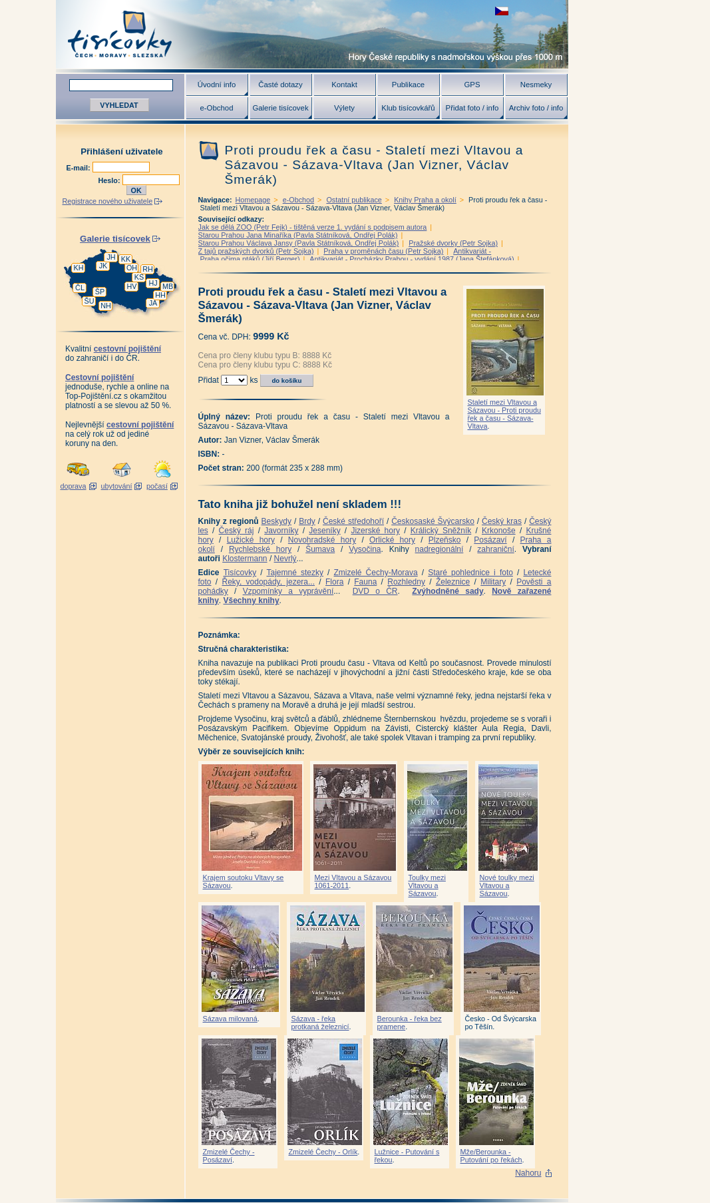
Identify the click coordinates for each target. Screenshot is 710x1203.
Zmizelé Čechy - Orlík (323, 1152)
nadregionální (439, 549)
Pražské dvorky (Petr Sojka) (453, 243)
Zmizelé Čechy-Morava (376, 572)
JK (103, 266)
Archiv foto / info (536, 108)
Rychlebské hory (260, 549)
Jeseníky (324, 530)
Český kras (502, 521)
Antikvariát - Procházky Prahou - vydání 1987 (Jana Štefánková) (411, 259)
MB (167, 286)
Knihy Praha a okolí (425, 200)
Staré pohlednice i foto (470, 572)
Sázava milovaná (230, 1019)
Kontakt (344, 85)
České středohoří (353, 521)
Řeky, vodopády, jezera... (268, 582)
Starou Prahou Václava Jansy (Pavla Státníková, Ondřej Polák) (298, 243)
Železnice (453, 582)
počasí (157, 486)
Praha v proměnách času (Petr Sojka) (383, 251)
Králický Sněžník (441, 530)
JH (110, 257)
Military (493, 582)
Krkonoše (499, 530)
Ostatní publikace (353, 200)
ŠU (89, 301)
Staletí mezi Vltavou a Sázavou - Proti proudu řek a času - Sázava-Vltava (504, 414)
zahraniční (495, 549)
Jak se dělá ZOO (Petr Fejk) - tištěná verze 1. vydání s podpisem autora (312, 227)
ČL (80, 288)
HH (160, 295)
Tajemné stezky (295, 572)
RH (147, 269)
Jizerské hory (375, 530)
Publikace (408, 85)
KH (79, 268)
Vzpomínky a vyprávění (288, 591)
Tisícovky (240, 572)
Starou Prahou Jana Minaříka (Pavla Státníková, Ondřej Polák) (298, 235)
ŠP (99, 292)
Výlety (344, 108)
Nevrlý (285, 558)
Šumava (320, 549)
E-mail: (79, 168)
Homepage (253, 200)
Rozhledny (406, 582)
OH (131, 268)
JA (153, 303)
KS (139, 277)
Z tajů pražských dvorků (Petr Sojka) (256, 251)
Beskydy (276, 521)
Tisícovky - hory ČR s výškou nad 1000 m (312, 34)
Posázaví (490, 540)
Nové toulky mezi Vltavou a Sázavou (507, 885)
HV (132, 286)
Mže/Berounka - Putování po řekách (491, 1156)
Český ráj (236, 530)
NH (105, 306)
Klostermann (244, 558)
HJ (152, 283)
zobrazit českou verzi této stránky (501, 11)
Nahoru (528, 1173)
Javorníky (281, 530)
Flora (334, 582)
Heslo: (110, 180)
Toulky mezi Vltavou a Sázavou (427, 885)
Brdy (307, 521)
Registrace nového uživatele (108, 201)
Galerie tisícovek (280, 108)
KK (125, 259)
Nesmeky (536, 85)
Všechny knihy (251, 600)
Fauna (365, 582)
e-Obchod (216, 108)
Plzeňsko (445, 540)
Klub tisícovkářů (408, 108)
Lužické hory (251, 540)
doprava (73, 486)
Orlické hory (392, 540)
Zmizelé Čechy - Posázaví (229, 1156)
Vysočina (365, 549)
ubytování (116, 486)
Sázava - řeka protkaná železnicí (320, 1023)
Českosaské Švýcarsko (432, 521)
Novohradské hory (322, 540)
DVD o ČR (375, 591)
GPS (472, 85)
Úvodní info (217, 85)
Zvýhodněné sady (447, 591)
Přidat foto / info (472, 108)
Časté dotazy (280, 85)
